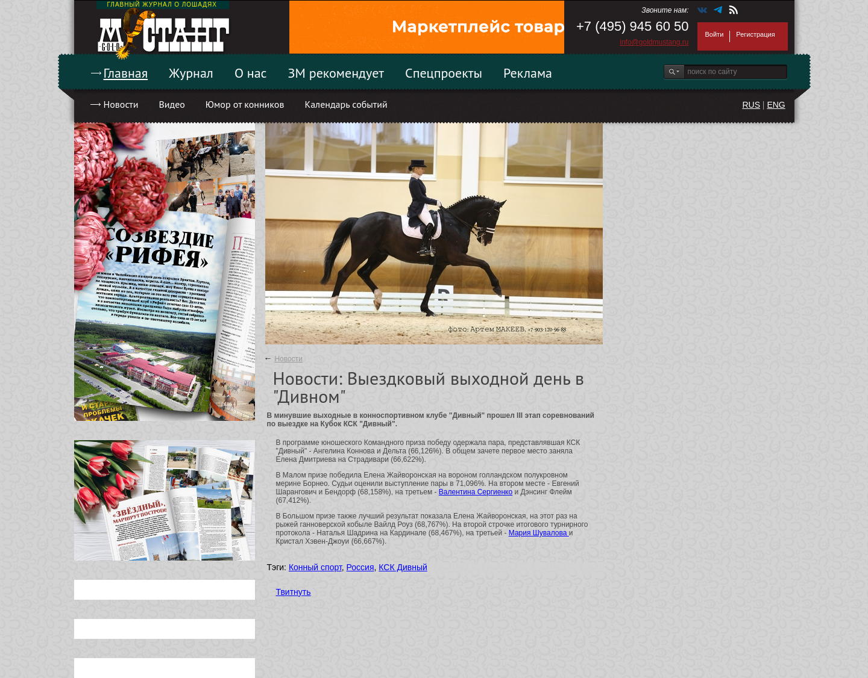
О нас (250, 72)
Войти (714, 34)
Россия (360, 567)
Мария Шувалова (539, 533)
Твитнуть (293, 592)
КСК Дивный (403, 567)
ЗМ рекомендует (336, 72)
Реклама (527, 72)
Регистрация (755, 34)
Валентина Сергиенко (475, 492)
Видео (171, 104)
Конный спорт (315, 567)
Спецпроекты (443, 72)
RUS (751, 105)
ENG (776, 105)
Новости (121, 104)
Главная (126, 72)
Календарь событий (345, 104)
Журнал (191, 72)
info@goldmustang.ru (654, 42)
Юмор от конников (245, 104)
